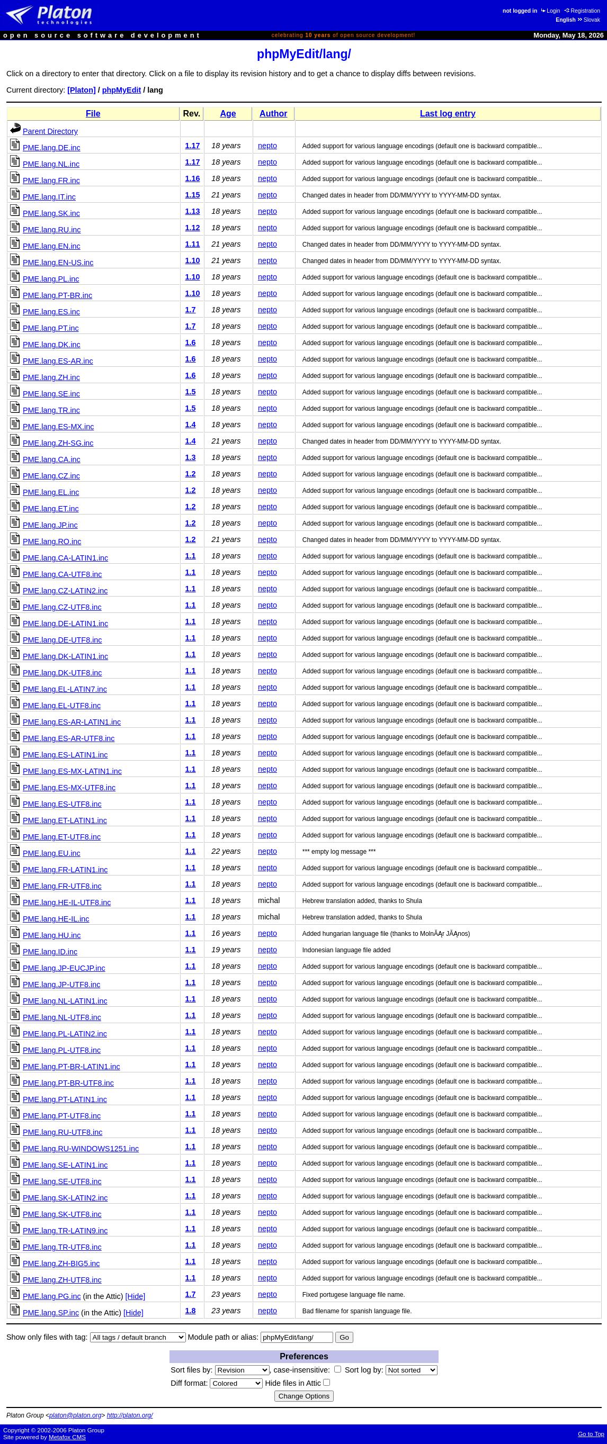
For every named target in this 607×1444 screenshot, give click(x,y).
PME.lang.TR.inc (51, 410)
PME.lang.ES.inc (51, 312)
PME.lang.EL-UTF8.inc (62, 705)
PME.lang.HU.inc (52, 935)
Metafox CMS (67, 1437)
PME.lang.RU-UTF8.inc (62, 1132)
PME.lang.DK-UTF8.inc (62, 673)
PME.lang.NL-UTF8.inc (62, 1017)
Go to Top (591, 1434)
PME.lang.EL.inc (51, 492)
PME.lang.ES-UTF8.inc (62, 804)
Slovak (588, 20)
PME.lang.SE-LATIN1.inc (65, 1165)
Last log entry (448, 113)
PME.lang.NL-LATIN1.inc (65, 1001)
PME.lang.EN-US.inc (58, 262)
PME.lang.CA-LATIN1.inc (65, 558)
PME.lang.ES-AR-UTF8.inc (69, 738)
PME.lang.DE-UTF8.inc (62, 640)
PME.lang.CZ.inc (51, 476)
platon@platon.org (75, 1415)
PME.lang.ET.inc (51, 508)
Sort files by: (220, 1370)
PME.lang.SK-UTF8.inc (62, 1214)
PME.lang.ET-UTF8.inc (62, 837)
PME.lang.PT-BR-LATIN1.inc (71, 1066)
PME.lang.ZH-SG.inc (58, 443)
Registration (582, 11)
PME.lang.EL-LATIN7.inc (65, 689)
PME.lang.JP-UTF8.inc (61, 984)
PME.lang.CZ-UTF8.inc (62, 607)
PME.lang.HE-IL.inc (56, 919)
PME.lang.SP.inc (51, 1312)
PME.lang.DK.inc (52, 344)
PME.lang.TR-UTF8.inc (62, 1247)
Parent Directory (50, 131)
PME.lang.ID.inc (50, 951)
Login (550, 11)
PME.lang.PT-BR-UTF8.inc (68, 1083)
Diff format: (217, 1383)
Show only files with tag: (47, 1337)
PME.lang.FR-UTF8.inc (62, 886)
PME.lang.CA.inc (52, 459)
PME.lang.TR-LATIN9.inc (65, 1230)
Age (228, 113)
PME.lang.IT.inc (49, 197)
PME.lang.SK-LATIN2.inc (65, 1198)
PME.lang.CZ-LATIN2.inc (65, 590)
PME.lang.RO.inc (52, 541)
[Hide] (136, 1296)
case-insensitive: (307, 1370)
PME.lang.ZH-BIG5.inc (61, 1263)
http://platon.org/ (130, 1415)
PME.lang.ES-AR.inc (58, 361)
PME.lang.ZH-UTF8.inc (62, 1280)
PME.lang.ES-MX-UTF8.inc (69, 787)
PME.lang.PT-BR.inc (57, 295)
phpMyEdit (121, 90)
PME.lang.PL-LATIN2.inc (65, 1034)
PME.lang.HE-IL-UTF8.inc (67, 902)
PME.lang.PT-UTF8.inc (62, 1116)
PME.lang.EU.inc (52, 853)
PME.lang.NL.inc (51, 164)
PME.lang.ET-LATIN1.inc (65, 820)
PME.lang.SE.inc (51, 394)
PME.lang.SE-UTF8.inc (62, 1181)
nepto (267, 145)
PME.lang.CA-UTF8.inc (62, 574)
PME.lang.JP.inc (50, 525)
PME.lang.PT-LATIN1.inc (65, 1099)
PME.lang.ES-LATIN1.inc (65, 755)
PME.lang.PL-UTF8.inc (62, 1050)
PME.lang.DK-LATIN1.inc (65, 656)
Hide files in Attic (297, 1383)
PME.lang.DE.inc (52, 147)
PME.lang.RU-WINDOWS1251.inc (81, 1148)
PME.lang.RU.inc (52, 229)
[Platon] (81, 90)
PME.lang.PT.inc (51, 328)
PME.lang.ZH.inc (51, 377)
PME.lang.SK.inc (51, 213)
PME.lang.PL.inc (51, 279)
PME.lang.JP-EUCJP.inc (64, 968)
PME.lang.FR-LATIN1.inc (65, 869)
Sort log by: (391, 1370)
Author (273, 113)
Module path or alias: (223, 1337)
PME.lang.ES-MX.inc (58, 426)
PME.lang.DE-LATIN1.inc (65, 623)
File (93, 113)
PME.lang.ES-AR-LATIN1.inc (72, 722)
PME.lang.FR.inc (51, 180)
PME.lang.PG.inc (52, 1296)
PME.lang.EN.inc (52, 246)
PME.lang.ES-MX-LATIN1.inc (72, 771)
